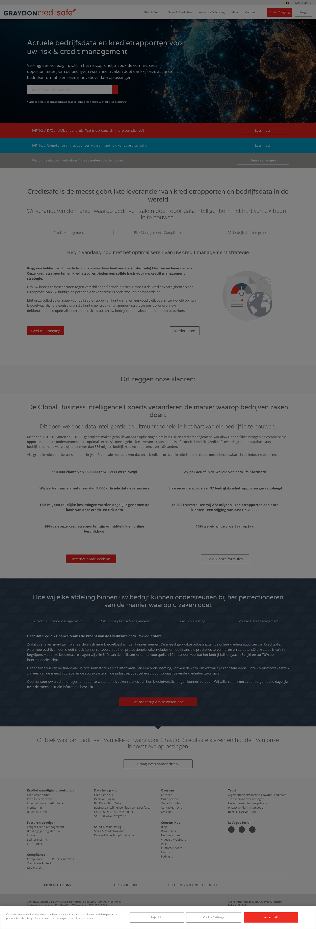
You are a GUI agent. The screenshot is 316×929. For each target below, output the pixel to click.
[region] (158, 917)
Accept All (271, 917)
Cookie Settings (213, 917)
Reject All (157, 917)
